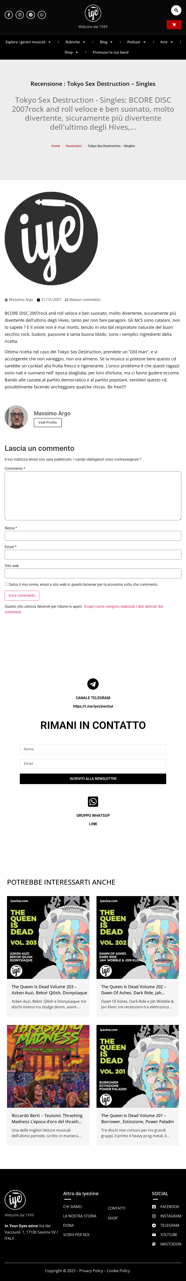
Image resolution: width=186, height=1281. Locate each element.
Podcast (136, 42)
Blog (106, 42)
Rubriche (75, 42)
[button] (176, 10)
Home (55, 146)
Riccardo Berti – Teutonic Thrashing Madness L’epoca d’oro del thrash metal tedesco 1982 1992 (47, 1121)
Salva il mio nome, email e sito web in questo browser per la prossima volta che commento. (83, 584)
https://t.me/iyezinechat (93, 706)
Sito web (12, 566)
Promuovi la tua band (110, 52)
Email (11, 547)
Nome (11, 528)
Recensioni (74, 146)
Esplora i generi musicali (28, 42)
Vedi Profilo (47, 422)
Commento (15, 468)
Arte (166, 42)
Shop (72, 52)
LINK (93, 824)
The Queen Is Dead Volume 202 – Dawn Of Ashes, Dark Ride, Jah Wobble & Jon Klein (133, 993)
